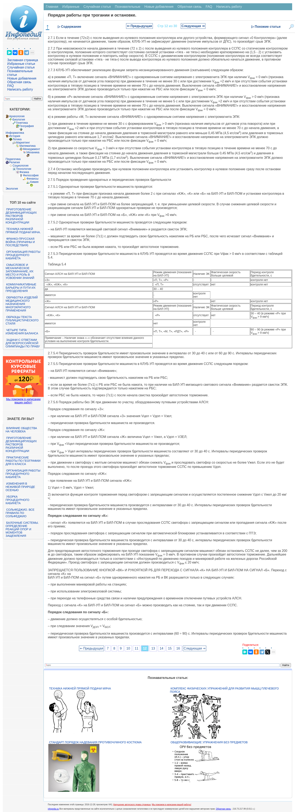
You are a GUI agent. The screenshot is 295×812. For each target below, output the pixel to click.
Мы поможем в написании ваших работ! (23, 401)
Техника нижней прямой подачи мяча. (23, 230)
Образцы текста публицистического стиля (22, 320)
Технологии (23, 168)
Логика (16, 139)
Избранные (70, 6)
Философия (30, 175)
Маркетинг (23, 142)
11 (136, 648)
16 (178, 648)
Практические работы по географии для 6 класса (23, 461)
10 (128, 648)
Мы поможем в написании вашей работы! (171, 804)
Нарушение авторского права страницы (132, 804)
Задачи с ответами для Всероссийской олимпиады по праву (23, 343)
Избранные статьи (21, 63)
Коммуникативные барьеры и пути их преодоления (21, 288)
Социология (20, 165)
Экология (12, 188)
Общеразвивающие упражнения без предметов (209, 742)
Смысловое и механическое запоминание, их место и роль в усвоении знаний (20, 271)
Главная (52, 6)
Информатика (15, 132)
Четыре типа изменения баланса (22, 331)
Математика (27, 145)
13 (153, 648)
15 (170, 648)
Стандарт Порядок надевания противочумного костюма (95, 742)
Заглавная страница (22, 60)
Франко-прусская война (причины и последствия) (20, 242)
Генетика (22, 122)
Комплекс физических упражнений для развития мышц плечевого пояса (224, 690)
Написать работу (20, 89)
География (26, 126)
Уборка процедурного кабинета (17, 500)
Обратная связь (19, 82)
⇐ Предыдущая (139, 26)
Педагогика (13, 159)
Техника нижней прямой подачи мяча (80, 688)
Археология (16, 116)
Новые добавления (21, 78)
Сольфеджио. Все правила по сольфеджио (20, 513)
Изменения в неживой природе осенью (20, 487)
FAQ (10, 85)
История (14, 136)
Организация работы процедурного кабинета (23, 255)
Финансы (32, 178)
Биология (18, 119)
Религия (14, 162)
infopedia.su (53, 809)
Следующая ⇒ (193, 26)
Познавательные (127, 6)
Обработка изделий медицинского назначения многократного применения (22, 304)
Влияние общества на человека (21, 429)
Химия (34, 181)
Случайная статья (20, 67)
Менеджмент (31, 149)
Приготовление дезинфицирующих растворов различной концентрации (21, 216)
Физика (24, 172)
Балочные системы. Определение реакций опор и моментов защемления (22, 529)
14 (161, 648)
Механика (32, 152)
